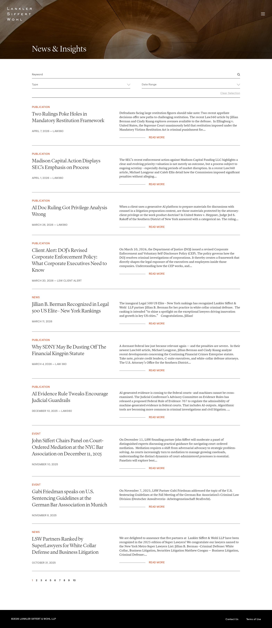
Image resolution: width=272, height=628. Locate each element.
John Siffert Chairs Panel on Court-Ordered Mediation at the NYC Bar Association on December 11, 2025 (68, 447)
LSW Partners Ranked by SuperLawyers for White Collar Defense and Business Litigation (65, 545)
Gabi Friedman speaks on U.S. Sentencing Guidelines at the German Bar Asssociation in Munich (69, 498)
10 (74, 580)
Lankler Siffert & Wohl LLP (19, 14)
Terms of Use (253, 619)
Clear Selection (230, 93)
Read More (157, 137)
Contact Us (232, 619)
